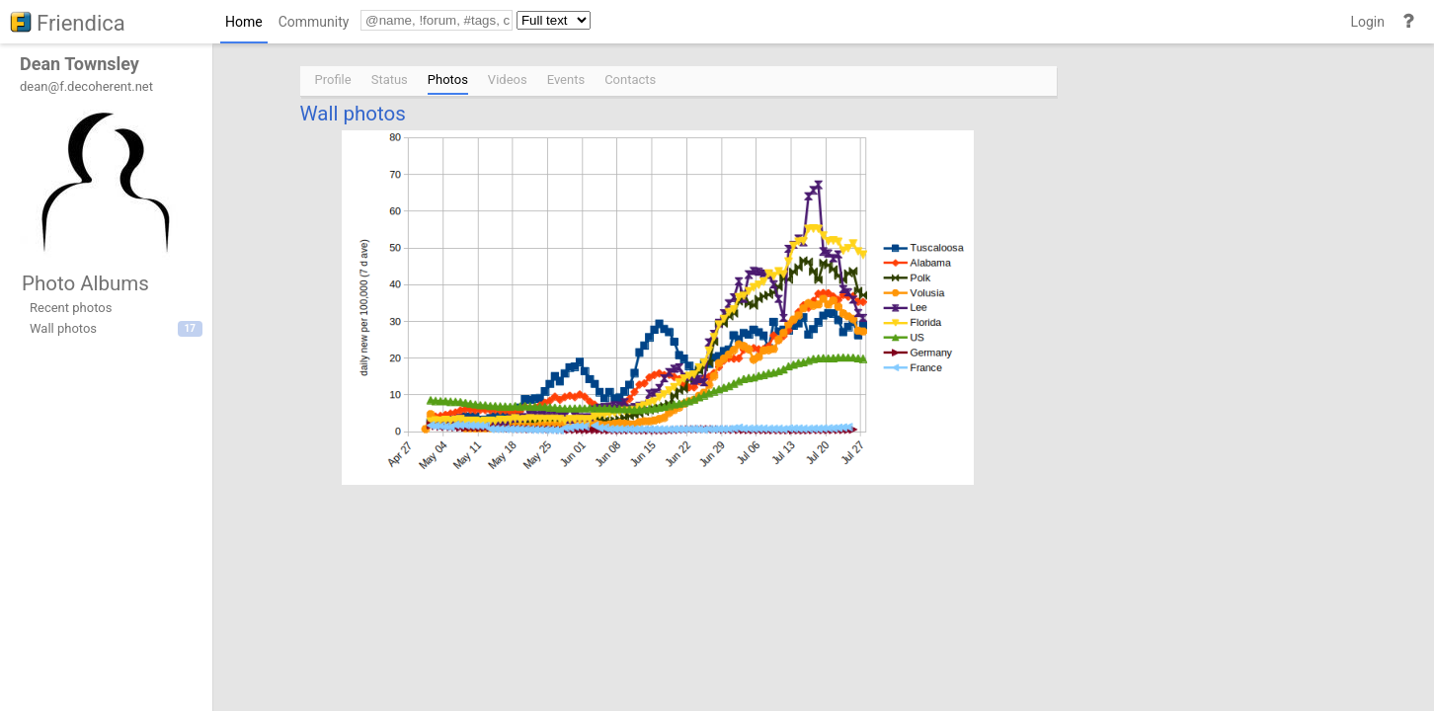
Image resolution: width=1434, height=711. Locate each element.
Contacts (630, 79)
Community (314, 22)
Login (1367, 22)
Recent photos (71, 307)
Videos (507, 79)
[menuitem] (244, 26)
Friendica (81, 23)
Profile (333, 79)
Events (566, 79)
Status (389, 79)
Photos (448, 79)
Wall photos (353, 113)
